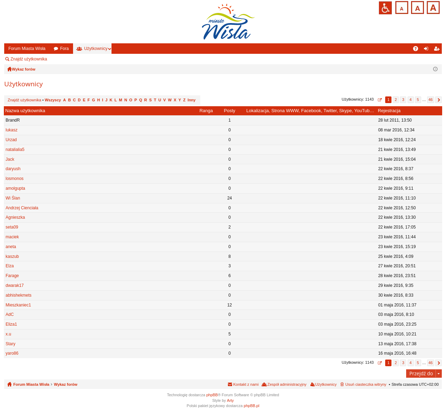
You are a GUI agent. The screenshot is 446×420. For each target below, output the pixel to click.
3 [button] (403, 99)
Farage (12, 275)
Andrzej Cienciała (22, 207)
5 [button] (418, 99)
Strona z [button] (379, 99)
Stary (10, 343)
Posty (230, 110)
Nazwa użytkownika (25, 110)
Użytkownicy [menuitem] (326, 384)
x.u (8, 334)
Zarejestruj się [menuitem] (438, 50)
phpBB (212, 395)
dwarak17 (15, 285)
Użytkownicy (96, 48)
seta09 (12, 227)
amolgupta (15, 188)
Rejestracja (389, 110)
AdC (10, 314)
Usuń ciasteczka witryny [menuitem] (365, 384)
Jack (10, 159)
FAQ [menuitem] (418, 50)
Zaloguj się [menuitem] (427, 50)
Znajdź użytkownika (28, 59)
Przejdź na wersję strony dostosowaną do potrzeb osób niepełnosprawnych (385, 7)
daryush (13, 168)
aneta (11, 246)
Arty (230, 400)
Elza (10, 265)
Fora (64, 48)
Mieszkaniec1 (18, 305)
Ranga (206, 110)
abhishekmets (18, 295)
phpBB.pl (251, 406)
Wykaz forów (65, 384)
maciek (12, 236)
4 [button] (410, 99)
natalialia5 (15, 149)
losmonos (14, 178)
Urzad (11, 139)
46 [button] (431, 99)
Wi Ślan (13, 198)
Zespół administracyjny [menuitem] (78, 59)
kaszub (12, 256)
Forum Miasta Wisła (26, 48)
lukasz (11, 130)
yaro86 (12, 353)
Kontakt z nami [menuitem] (246, 384)
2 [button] (396, 99)
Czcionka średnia (417, 7)
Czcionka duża (432, 7)
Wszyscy (53, 100)
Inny (192, 100)
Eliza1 (11, 324)
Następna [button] (438, 99)
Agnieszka (15, 217)
